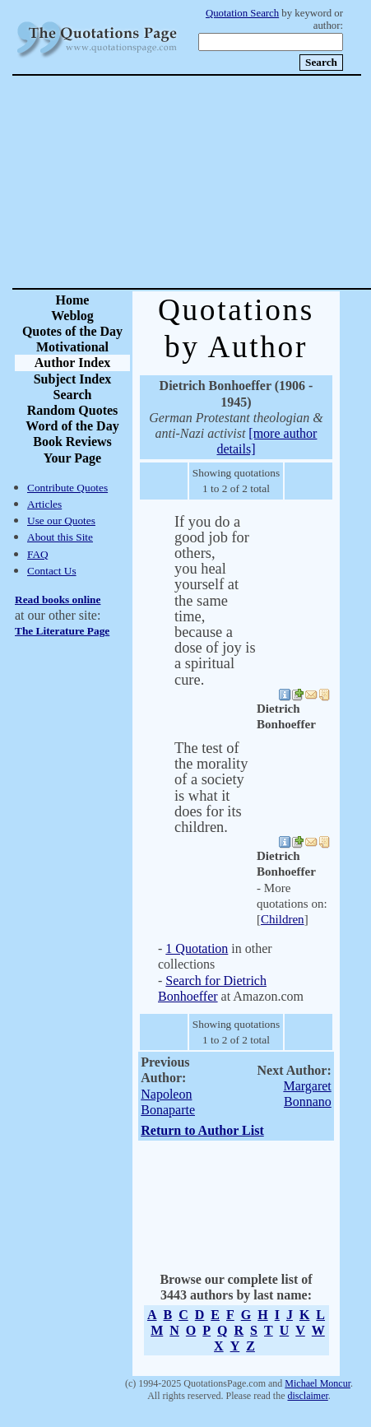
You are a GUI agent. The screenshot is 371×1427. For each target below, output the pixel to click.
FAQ (38, 554)
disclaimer (307, 1395)
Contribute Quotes (67, 487)
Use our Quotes (61, 520)
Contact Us (52, 571)
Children (282, 919)
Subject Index (73, 379)
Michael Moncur (317, 1383)
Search (72, 395)
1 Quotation (196, 948)
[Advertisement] (243, 182)
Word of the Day (72, 426)
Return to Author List (202, 1130)
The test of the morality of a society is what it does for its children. (211, 787)
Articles (44, 504)
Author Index (73, 363)
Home (73, 300)
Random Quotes (72, 410)
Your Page (72, 458)
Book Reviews (72, 442)
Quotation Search (242, 13)
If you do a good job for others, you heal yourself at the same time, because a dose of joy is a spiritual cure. (215, 601)
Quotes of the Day (72, 331)
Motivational (72, 347)
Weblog (72, 316)
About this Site (60, 537)
